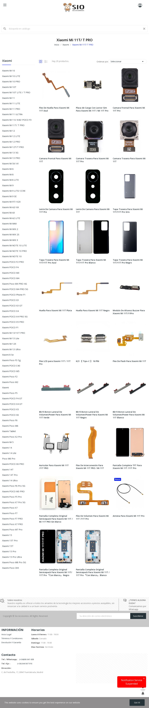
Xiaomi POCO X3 (10, 300)
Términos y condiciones (12, 638)
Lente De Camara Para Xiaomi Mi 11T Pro (56, 210)
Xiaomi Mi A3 (8, 212)
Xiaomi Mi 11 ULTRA (12, 114)
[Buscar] (74, 29)
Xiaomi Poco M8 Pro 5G (14, 562)
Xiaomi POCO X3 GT (12, 305)
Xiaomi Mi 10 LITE (11, 76)
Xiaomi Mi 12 (8, 130)
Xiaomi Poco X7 (10, 507)
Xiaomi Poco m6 (10, 425)
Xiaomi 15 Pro (9, 551)
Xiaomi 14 (7, 447)
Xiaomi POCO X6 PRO (13, 463)
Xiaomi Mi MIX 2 (10, 229)
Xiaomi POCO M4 (10, 278)
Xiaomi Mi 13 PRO (11, 157)
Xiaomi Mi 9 (8, 185)
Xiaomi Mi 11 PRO (11, 108)
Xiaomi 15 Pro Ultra (12, 556)
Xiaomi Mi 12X (9, 343)
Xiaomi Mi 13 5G (10, 152)
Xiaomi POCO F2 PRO (13, 261)
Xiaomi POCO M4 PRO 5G (15, 289)
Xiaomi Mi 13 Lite (10, 338)
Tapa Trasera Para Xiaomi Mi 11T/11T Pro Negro (128, 261)
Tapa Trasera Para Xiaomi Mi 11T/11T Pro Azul (54, 261)
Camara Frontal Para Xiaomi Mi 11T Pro (129, 109)
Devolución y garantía (11, 642)
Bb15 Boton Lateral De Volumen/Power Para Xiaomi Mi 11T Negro (92, 414)
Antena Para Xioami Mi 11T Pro (128, 515)
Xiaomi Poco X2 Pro (12, 436)
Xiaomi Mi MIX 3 (10, 240)
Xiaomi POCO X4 (10, 310)
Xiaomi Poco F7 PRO (12, 518)
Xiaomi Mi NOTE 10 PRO (14, 250)
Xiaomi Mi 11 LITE (11, 103)
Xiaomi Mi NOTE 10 (12, 256)
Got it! (137, 702)
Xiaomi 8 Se (8, 354)
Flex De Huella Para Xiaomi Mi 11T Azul (54, 109)
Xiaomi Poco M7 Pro (12, 529)
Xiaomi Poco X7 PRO (12, 524)
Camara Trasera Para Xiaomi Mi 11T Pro (92, 160)
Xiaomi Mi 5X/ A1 (10, 163)
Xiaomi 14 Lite (9, 453)
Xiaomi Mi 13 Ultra (11, 349)
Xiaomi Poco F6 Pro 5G (13, 485)
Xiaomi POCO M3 (10, 272)
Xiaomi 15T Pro (10, 540)
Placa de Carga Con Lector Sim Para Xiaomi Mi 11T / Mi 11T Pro (92, 109)
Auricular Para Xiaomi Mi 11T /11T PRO (54, 467)
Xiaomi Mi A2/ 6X (10, 207)
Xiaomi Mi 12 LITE (11, 136)
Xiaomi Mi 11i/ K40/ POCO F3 (17, 119)
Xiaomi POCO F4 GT (12, 398)
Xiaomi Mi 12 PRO (11, 141)
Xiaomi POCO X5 (10, 409)
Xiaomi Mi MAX (9, 223)
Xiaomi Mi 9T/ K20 (11, 201)
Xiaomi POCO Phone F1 (14, 294)
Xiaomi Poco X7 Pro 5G (13, 502)
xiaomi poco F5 (9, 393)
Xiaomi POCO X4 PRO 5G (15, 316)
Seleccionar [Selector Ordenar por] (127, 61)
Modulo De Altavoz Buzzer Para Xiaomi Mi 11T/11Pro (129, 312)
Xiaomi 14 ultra (9, 480)
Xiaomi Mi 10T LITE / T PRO (16, 92)
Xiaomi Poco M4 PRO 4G (14, 283)
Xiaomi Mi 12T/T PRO (13, 147)
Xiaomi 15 (7, 535)
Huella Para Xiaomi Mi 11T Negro (93, 310)
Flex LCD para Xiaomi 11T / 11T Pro (55, 362)
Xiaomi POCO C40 (11, 365)
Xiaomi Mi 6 (8, 168)
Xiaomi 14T (7, 469)
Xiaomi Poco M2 (10, 382)
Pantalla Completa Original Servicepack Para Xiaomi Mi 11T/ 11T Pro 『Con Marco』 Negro (55, 572)
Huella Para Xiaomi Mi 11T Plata (55, 310)
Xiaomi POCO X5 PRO (13, 321)
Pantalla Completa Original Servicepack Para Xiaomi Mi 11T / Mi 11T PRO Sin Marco (56, 518)
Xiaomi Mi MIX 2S (10, 234)
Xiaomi (7, 61)
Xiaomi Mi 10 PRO (11, 81)
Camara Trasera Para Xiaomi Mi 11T (129, 160)
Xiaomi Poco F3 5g (11, 360)
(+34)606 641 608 (26, 659)
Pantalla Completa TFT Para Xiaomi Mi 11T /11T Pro (127, 467)
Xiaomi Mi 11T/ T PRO (13, 125)
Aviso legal (6, 634)
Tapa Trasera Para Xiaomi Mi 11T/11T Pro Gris (128, 210)
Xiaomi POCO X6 (10, 414)
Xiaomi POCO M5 (10, 371)
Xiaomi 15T (7, 546)
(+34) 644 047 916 (24, 663)
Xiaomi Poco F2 (9, 376)
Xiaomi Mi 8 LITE (10, 179)
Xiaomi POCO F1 (10, 327)
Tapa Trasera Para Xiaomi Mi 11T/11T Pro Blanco (91, 261)
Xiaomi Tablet (9, 431)
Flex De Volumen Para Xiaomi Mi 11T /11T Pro (92, 517)
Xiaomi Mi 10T (9, 87)
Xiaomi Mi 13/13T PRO (13, 332)
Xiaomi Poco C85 (10, 567)
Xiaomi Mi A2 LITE (11, 218)
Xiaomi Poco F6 (9, 420)
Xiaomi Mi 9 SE (9, 196)
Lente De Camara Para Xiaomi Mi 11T (93, 210)
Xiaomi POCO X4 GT (12, 403)
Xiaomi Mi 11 (8, 97)
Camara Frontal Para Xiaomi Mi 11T (55, 160)
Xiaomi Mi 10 (8, 70)
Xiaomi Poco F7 (9, 513)
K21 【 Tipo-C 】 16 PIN (87, 361)
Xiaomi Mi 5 (8, 442)
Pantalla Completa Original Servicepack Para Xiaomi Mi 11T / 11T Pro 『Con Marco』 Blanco (92, 572)
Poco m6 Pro (8, 458)
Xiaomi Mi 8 (8, 174)
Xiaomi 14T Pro (10, 474)
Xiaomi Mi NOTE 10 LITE (14, 245)
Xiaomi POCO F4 (10, 267)
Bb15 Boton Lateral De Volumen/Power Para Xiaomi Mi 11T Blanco (129, 414)
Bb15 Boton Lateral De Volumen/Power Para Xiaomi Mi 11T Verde (55, 414)
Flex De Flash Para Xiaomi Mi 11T (129, 361)
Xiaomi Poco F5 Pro (12, 496)
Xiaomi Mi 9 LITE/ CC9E (13, 190)
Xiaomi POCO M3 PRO (13, 491)
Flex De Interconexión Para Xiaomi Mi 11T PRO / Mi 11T (90, 467)
